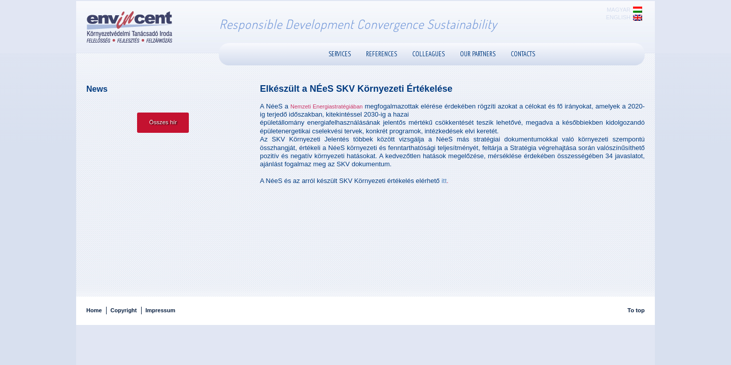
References (381, 54)
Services (339, 54)
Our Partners (477, 54)
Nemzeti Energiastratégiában (326, 106)
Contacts (523, 54)
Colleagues (428, 54)
